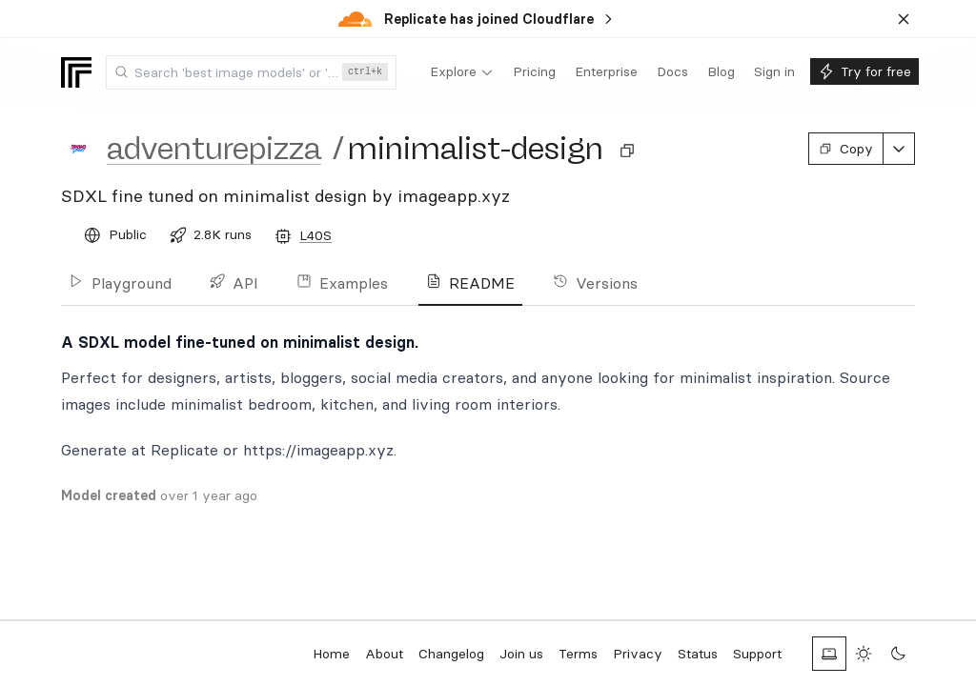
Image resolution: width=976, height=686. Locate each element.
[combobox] (251, 72)
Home (331, 653)
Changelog (451, 653)
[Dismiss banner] (903, 19)
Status (698, 653)
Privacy (637, 653)
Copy (846, 148)
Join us (521, 653)
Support (757, 653)
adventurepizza (214, 149)
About (384, 653)
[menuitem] (462, 72)
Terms (578, 653)
